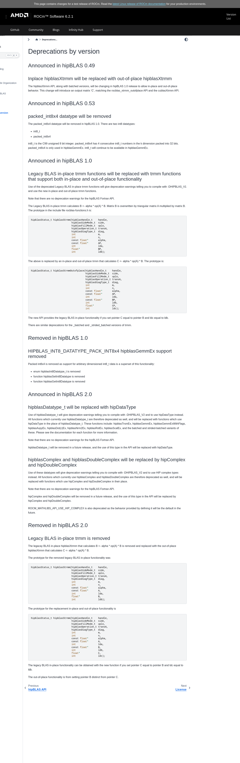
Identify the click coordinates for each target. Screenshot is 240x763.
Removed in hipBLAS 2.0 (208, 81)
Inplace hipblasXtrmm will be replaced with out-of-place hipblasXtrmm (213, 54)
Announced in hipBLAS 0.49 (211, 45)
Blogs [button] (56, 29)
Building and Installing (18, 69)
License (11, 126)
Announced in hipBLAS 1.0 (209, 67)
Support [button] (98, 29)
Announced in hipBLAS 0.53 (210, 62)
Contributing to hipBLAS (20, 93)
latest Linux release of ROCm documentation (139, 3)
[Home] (63, 39)
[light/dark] (186, 39)
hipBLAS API (14, 107)
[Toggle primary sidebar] (55, 39)
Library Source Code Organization (25, 82)
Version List (231, 16)
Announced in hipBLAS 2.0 (209, 76)
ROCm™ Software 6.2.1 (54, 16)
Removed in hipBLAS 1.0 (208, 72)
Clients (10, 88)
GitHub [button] (14, 29)
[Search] (26, 55)
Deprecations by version (21, 112)
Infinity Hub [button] (76, 29)
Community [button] (36, 29)
